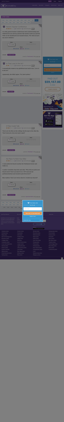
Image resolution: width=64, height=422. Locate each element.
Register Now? (33, 216)
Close (41, 220)
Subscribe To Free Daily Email (33, 213)
